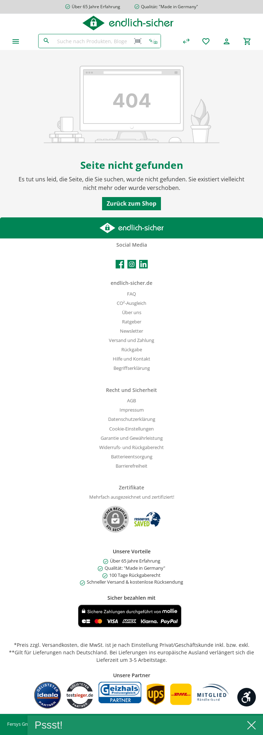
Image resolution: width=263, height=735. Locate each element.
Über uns (131, 312)
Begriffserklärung (131, 368)
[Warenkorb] (247, 41)
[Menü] (15, 41)
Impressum (132, 410)
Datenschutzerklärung (131, 419)
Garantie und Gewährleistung (132, 438)
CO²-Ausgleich (131, 303)
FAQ (131, 294)
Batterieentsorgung (131, 457)
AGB (131, 401)
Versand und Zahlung (131, 340)
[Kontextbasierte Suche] (153, 41)
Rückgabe (131, 350)
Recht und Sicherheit (131, 390)
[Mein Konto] (226, 41)
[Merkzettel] (205, 41)
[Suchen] (46, 41)
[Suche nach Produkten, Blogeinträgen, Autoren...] (92, 41)
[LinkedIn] (143, 264)
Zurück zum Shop (131, 203)
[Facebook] (120, 264)
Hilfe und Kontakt (131, 359)
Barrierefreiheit (131, 466)
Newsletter (131, 331)
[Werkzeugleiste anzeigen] (246, 697)
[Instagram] (131, 264)
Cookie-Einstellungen (131, 429)
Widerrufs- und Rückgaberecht (131, 447)
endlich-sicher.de (131, 283)
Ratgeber (131, 322)
